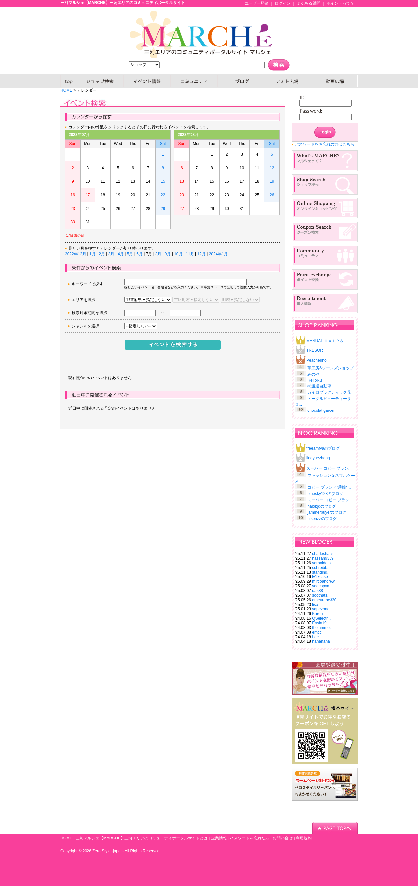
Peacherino (316, 360)
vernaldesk (321, 563)
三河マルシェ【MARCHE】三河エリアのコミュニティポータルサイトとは (142, 838)
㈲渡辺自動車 (319, 386)
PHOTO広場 (287, 81)
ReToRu (314, 380)
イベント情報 (147, 81)
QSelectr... (321, 618)
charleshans (322, 553)
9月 (168, 254)
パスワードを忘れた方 (249, 838)
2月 (102, 254)
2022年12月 (75, 254)
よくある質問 (308, 3)
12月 (201, 254)
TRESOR (314, 350)
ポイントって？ (340, 3)
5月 (130, 254)
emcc (317, 632)
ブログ (241, 81)
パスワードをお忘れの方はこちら (324, 144)
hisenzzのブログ (322, 518)
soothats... (321, 595)
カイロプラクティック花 (329, 392)
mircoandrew (323, 581)
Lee (315, 637)
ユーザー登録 (256, 3)
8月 (158, 254)
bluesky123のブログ (325, 493)
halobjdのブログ (321, 506)
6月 (139, 254)
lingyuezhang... (319, 458)
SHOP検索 (100, 81)
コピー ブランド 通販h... (329, 487)
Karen (317, 613)
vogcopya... (322, 586)
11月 (190, 254)
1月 (92, 254)
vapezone (320, 609)
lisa (315, 604)
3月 (111, 254)
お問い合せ (283, 838)
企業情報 (219, 838)
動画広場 (334, 81)
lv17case (320, 576)
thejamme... (322, 627)
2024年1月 (218, 254)
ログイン (283, 3)
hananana (321, 641)
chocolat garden (321, 410)
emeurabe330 (324, 600)
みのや (313, 374)
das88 (317, 590)
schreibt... (320, 567)
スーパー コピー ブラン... (329, 468)
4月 (121, 254)
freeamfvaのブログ (323, 448)
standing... (321, 572)
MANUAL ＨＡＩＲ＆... (326, 341)
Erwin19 (319, 623)
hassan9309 (322, 558)
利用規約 (304, 838)
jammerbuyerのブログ (326, 512)
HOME (68, 81)
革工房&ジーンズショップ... (332, 368)
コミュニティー (194, 81)
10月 (178, 254)
